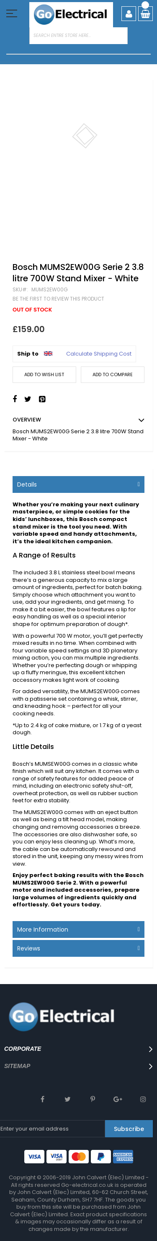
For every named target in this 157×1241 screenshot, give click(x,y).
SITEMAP (17, 1066)
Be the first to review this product (58, 299)
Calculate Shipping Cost (98, 354)
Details (27, 484)
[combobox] (78, 35)
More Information (42, 929)
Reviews (28, 948)
